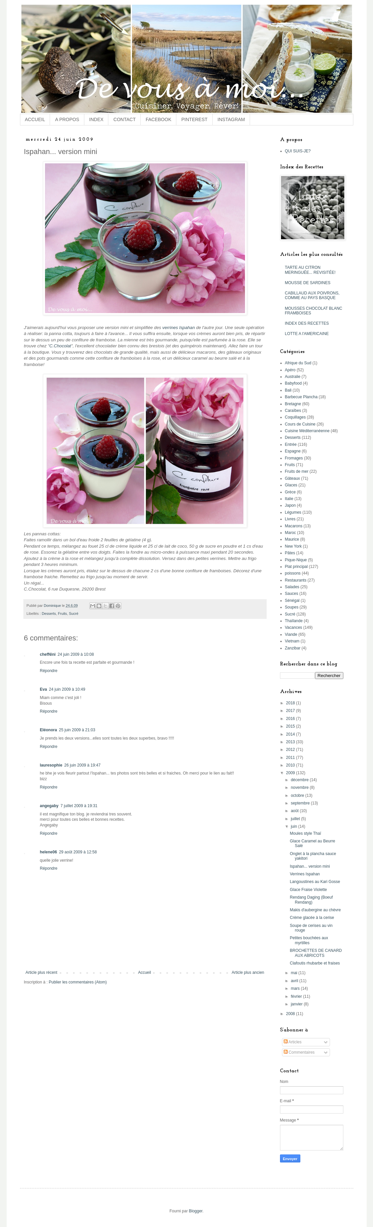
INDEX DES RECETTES (307, 323)
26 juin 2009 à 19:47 (82, 765)
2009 (291, 773)
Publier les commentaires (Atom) (78, 982)
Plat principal (296, 566)
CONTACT (124, 119)
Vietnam (292, 641)
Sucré (73, 613)
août (295, 810)
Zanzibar (293, 648)
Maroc (290, 532)
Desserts (49, 613)
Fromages (294, 458)
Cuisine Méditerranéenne (307, 431)
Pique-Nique (296, 560)
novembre (300, 787)
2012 (291, 749)
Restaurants (296, 580)
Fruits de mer (297, 471)
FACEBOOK (158, 119)
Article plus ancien (248, 972)
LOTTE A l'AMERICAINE (307, 333)
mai (294, 972)
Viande (291, 634)
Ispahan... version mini (310, 866)
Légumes (293, 512)
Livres (290, 519)
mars (296, 988)
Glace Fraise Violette (308, 889)
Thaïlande (294, 620)
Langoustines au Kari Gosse (315, 881)
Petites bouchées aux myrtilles (309, 940)
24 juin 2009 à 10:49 (67, 689)
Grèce (290, 492)
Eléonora (48, 730)
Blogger (195, 1211)
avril (295, 980)
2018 (291, 703)
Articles (293, 1042)
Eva (43, 689)
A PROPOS (67, 119)
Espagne (293, 451)
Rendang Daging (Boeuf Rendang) (311, 899)
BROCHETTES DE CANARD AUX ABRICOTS (316, 953)
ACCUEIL (35, 119)
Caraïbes (293, 410)
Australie (293, 376)
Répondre (49, 670)
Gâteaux (292, 478)
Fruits (62, 613)
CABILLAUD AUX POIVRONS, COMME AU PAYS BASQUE (312, 295)
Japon (290, 505)
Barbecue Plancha (301, 397)
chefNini (48, 654)
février (297, 996)
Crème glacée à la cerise (312, 917)
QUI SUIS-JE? (298, 151)
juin (294, 826)
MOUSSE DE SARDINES (308, 282)
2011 (291, 757)
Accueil (144, 972)
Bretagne (293, 404)
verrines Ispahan (178, 327)
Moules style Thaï (305, 833)
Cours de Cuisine (300, 424)
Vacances (293, 627)
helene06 (48, 852)
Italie (289, 498)
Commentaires (299, 1052)
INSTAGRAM (231, 119)
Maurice (292, 539)
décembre (300, 780)
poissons (293, 573)
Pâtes (290, 553)
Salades (292, 587)
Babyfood (293, 383)
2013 (291, 742)
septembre (301, 803)
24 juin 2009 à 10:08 (76, 654)
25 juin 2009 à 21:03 (77, 730)
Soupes (292, 607)
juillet (296, 818)
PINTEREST (194, 119)
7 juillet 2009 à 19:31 (79, 805)
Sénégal (292, 600)
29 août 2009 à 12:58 (78, 852)
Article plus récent (41, 972)
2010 (291, 765)
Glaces (291, 485)
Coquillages (295, 417)
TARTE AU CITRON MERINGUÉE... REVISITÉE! (310, 269)
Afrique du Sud (298, 363)
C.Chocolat (60, 345)
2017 (291, 710)
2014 (291, 734)
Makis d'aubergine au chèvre (315, 910)
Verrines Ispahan (305, 874)
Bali (288, 390)
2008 (291, 1013)
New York (293, 546)
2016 (291, 718)
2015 (291, 726)
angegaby (49, 805)
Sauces (291, 593)
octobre (298, 795)
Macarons (294, 526)
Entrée (291, 444)
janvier (297, 1004)
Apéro (290, 370)
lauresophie (51, 765)
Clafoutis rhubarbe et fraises (315, 963)
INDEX (96, 119)
